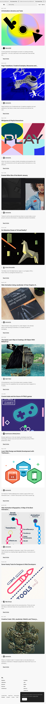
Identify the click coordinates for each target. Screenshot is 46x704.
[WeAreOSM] (7, 48)
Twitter (17, 697)
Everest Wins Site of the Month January (14, 175)
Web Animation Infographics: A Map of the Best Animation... (17, 508)
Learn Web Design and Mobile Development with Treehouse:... (17, 452)
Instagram (8, 697)
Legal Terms (10, 695)
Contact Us (26, 690)
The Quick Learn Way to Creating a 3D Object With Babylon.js (18, 340)
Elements (3, 684)
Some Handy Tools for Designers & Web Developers (18, 564)
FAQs (25, 686)
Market (25, 684)
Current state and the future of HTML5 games (16, 396)
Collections (3, 682)
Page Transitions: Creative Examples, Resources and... (19, 66)
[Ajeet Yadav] (7, 379)
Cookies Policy (4, 695)
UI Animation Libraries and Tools (12, 11)
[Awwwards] (4, 4)
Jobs (24, 682)
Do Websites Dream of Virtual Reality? (14, 230)
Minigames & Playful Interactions (12, 120)
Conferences (3, 688)
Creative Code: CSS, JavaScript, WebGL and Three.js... (19, 619)
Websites (3, 680)
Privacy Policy (16, 695)
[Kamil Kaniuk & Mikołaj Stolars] (11, 434)
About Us (25, 688)
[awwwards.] (7, 103)
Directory (3, 686)
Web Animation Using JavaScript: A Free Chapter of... (19, 285)
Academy (25, 680)
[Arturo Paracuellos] (9, 267)
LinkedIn (13, 697)
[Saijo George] (7, 602)
